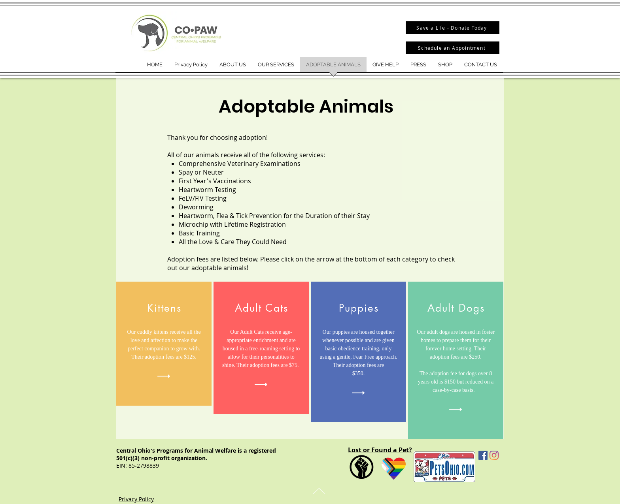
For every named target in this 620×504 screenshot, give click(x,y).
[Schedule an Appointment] (452, 47)
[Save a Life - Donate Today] (452, 27)
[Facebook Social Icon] (483, 455)
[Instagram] (494, 455)
